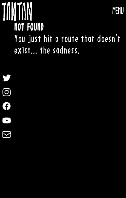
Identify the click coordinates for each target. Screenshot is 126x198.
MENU (118, 11)
